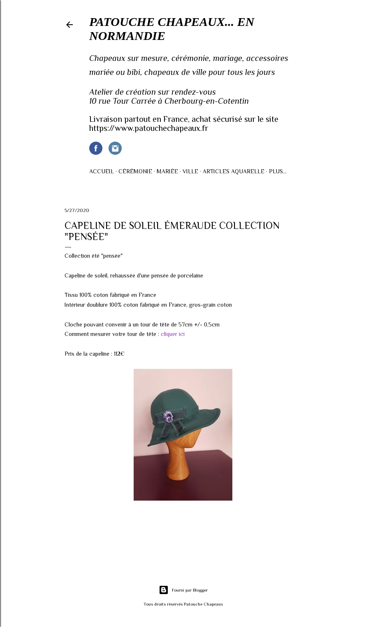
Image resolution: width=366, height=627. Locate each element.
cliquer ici (173, 334)
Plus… (278, 171)
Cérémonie (135, 171)
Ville (190, 171)
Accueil (101, 171)
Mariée (167, 171)
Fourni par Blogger (183, 590)
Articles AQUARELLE (233, 171)
